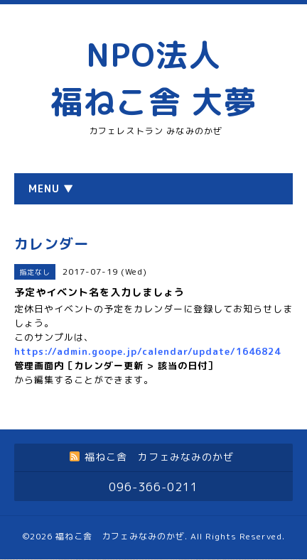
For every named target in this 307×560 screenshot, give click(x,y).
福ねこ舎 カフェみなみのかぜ (120, 536)
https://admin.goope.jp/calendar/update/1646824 (147, 351)
